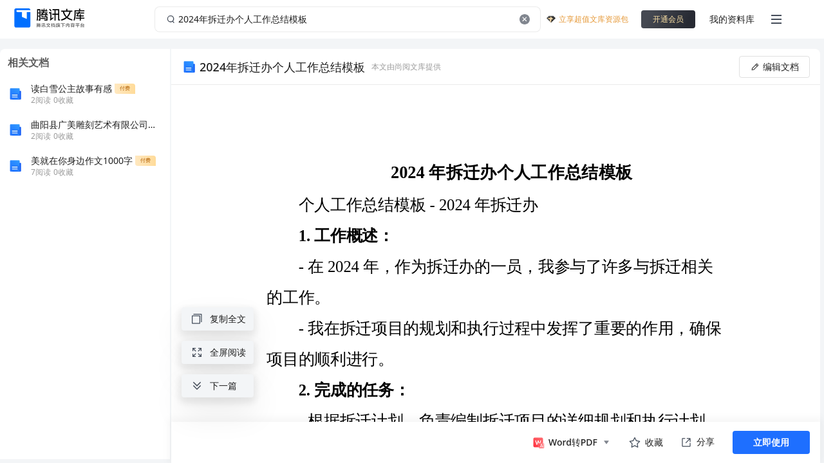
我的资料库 (731, 19)
